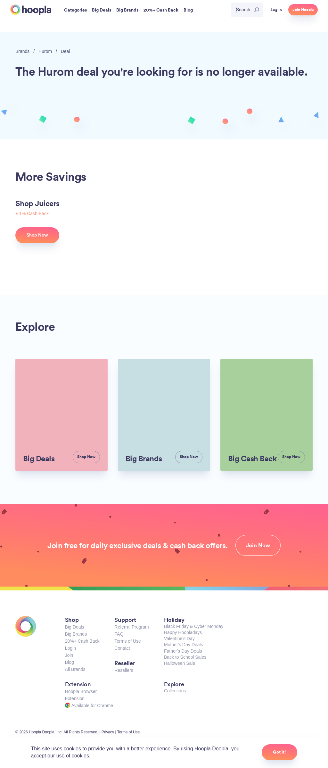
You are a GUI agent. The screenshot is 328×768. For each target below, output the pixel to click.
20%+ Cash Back (82, 641)
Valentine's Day (179, 638)
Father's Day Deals (183, 651)
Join (69, 655)
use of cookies (72, 755)
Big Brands (76, 634)
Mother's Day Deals (183, 644)
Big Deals (74, 627)
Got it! (279, 752)
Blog (69, 662)
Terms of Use (127, 641)
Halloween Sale (179, 663)
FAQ (118, 634)
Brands (22, 51)
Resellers (123, 670)
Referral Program (131, 627)
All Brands (75, 669)
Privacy (108, 732)
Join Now (258, 545)
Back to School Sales (185, 657)
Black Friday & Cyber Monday (193, 626)
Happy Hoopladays (183, 632)
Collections (175, 690)
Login (70, 648)
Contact (122, 648)
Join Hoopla (303, 10)
